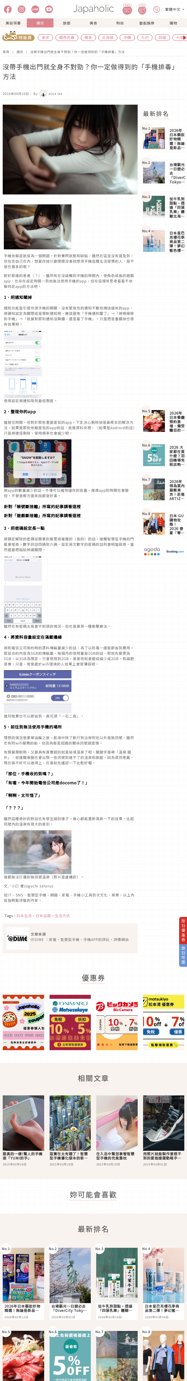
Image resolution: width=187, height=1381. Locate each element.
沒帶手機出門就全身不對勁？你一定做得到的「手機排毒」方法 (77, 52)
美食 (93, 23)
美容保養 (13, 23)
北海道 (108, 37)
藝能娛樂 (147, 23)
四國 (162, 37)
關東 (88, 37)
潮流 (40, 23)
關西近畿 (67, 37)
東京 (45, 37)
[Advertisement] (164, 331)
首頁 (6, 52)
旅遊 (67, 23)
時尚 (120, 23)
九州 (145, 37)
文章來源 (38, 934)
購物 (173, 23)
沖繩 (127, 37)
